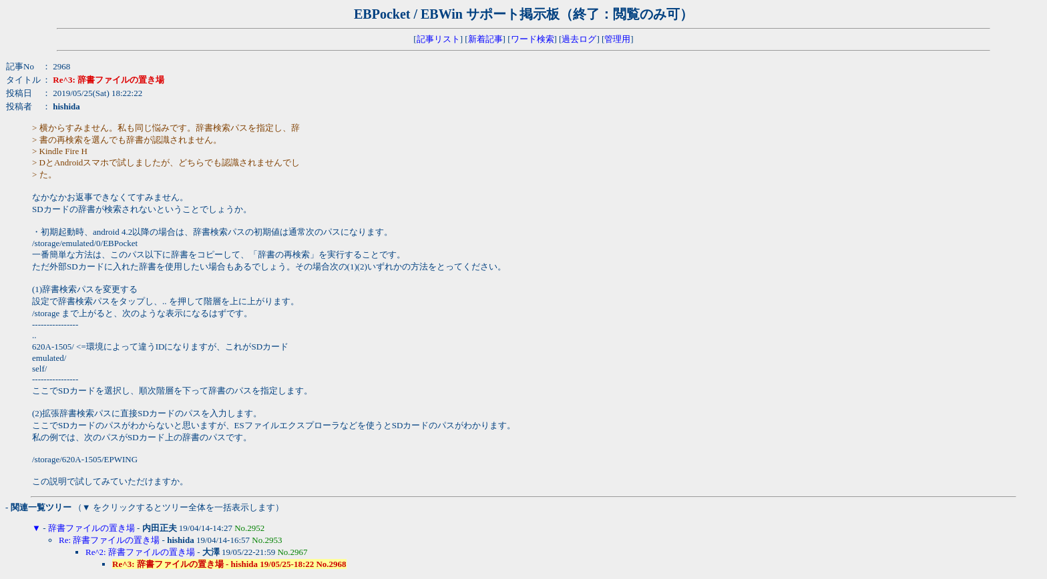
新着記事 (485, 39)
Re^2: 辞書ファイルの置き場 (140, 552)
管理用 (617, 39)
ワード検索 (532, 39)
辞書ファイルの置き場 (91, 528)
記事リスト (438, 39)
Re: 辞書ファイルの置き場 (109, 540)
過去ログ (579, 39)
